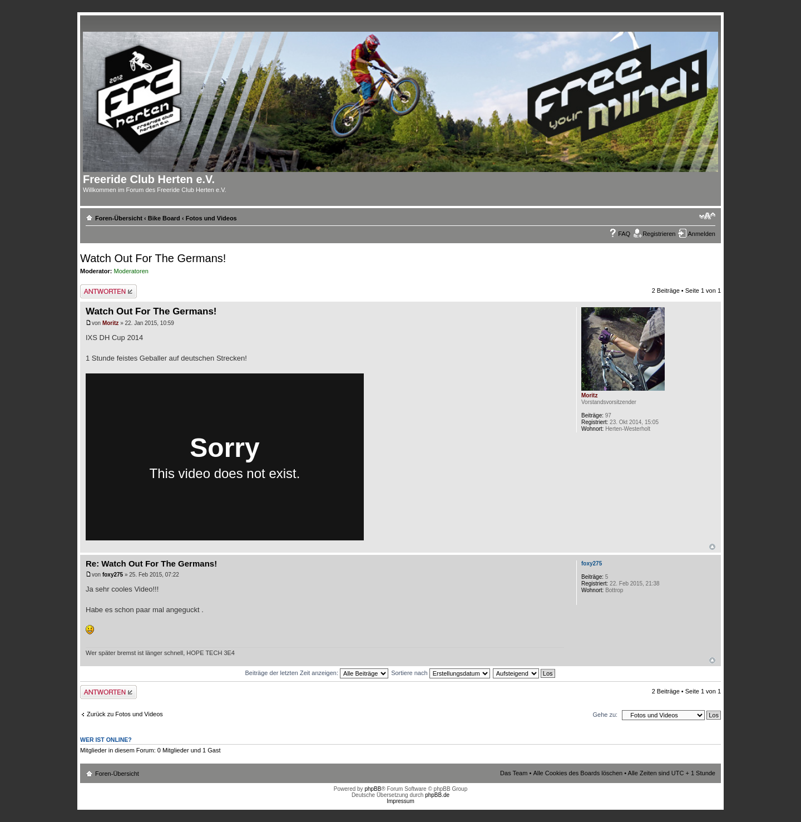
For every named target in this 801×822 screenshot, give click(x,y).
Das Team (513, 773)
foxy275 (112, 575)
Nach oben (712, 547)
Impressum (400, 801)
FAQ (624, 233)
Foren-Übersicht (118, 218)
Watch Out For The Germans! (153, 258)
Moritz (110, 323)
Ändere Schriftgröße (707, 216)
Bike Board (164, 218)
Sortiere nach (440, 673)
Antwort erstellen (108, 291)
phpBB (372, 789)
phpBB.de (437, 795)
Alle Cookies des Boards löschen (577, 773)
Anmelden (701, 233)
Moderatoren (131, 271)
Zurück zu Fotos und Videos (125, 714)
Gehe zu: (604, 714)
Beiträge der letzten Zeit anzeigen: (316, 673)
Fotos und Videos (211, 218)
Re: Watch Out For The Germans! (151, 563)
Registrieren (658, 233)
